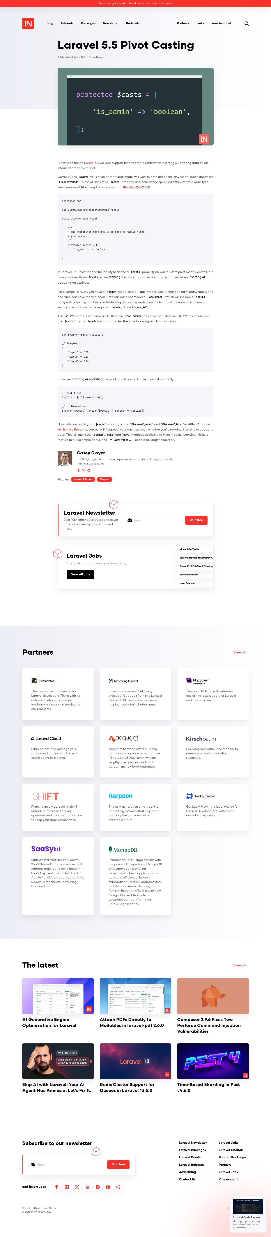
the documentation (136, 187)
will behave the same (72, 429)
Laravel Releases (191, 1165)
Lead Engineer (187, 583)
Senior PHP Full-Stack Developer (197, 566)
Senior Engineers (189, 575)
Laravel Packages (192, 1150)
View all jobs (80, 574)
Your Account (221, 23)
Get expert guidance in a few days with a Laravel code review (135, 3)
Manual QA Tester (189, 549)
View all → (241, 652)
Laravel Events (190, 1157)
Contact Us (187, 1179)
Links (200, 23)
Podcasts (132, 23)
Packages (88, 23)
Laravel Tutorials (83, 479)
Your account (228, 1179)
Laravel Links (228, 1142)
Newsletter (111, 23)
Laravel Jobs (228, 1172)
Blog (50, 23)
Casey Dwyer (96, 57)
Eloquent (104, 479)
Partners (183, 23)
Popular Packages (232, 1157)
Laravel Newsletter (193, 1142)
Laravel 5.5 (91, 163)
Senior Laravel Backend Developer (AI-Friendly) (206, 558)
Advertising (187, 1172)
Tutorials (67, 23)
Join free (196, 520)
